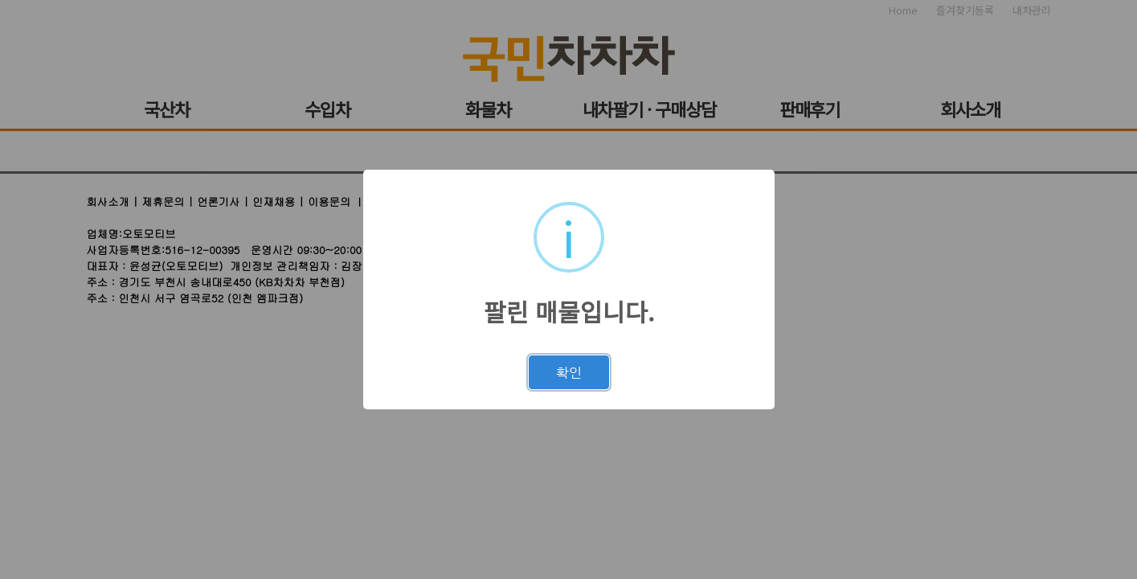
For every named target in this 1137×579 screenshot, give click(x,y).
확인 (569, 372)
